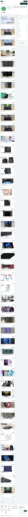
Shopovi (6, 509)
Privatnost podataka (9, 510)
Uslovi (23, 515)
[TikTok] (23, 513)
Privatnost (21, 515)
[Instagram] (20, 513)
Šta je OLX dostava (6, 512)
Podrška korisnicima (15, 506)
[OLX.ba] (2, 1)
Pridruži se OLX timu (6, 511)
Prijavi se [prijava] (22, 1)
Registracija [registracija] (25, 1)
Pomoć (26, 515)
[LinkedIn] (25, 513)
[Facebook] (22, 513)
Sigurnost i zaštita (9, 508)
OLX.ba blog (6, 508)
